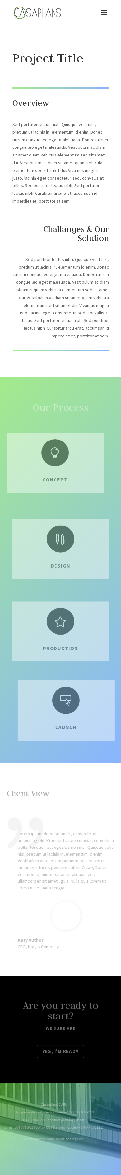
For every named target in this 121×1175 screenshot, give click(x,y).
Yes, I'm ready (60, 1052)
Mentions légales (65, 1138)
